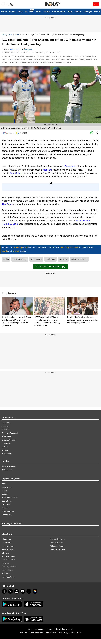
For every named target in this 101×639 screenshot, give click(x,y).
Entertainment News (9, 498)
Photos (78, 12)
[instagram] (16, 591)
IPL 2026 (29, 12)
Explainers (6, 508)
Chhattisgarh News (9, 567)
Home (4, 12)
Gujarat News (7, 570)
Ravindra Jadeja (10, 224)
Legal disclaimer (36, 633)
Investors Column (8, 440)
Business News (8, 511)
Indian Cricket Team (79, 259)
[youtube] (22, 591)
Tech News (6, 504)
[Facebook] (4, 591)
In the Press (6, 436)
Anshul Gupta (15, 49)
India (20, 12)
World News (6, 487)
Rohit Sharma (16, 173)
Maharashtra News (57, 539)
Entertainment (58, 12)
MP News (5, 553)
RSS (79, 633)
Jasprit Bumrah (83, 220)
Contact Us (6, 423)
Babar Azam (71, 166)
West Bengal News (57, 549)
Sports (46, 12)
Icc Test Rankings (20, 259)
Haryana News (7, 546)
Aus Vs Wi (63, 259)
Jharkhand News (8, 549)
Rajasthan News (56, 543)
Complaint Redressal (10, 433)
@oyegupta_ (28, 49)
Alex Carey (7, 204)
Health (97, 12)
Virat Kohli (47, 170)
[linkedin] (28, 591)
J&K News (6, 574)
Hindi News (6, 443)
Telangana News (56, 546)
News (4, 35)
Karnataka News (8, 577)
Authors (5, 450)
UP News (5, 563)
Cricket (17, 35)
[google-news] (35, 591)
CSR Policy (63, 633)
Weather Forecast (8, 466)
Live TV (5, 447)
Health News (7, 515)
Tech (70, 12)
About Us (5, 426)
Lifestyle (88, 12)
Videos (12, 12)
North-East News (8, 556)
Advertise (5, 430)
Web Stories (6, 454)
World (38, 12)
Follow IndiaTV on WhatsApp (50, 266)
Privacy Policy (51, 633)
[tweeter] (10, 591)
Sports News (7, 501)
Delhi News (6, 543)
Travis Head (50, 259)
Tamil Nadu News (8, 560)
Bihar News (6, 539)
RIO (72, 633)
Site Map (23, 633)
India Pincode (7, 470)
